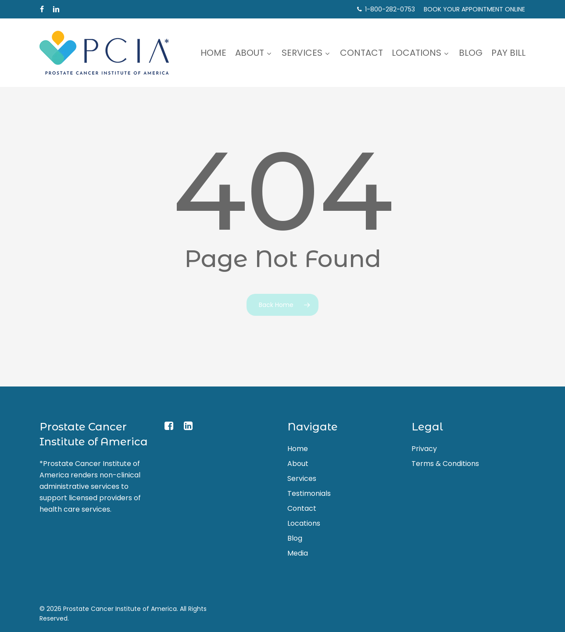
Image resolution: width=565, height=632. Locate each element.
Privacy (424, 449)
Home (297, 449)
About (297, 464)
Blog (294, 538)
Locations (303, 523)
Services (301, 478)
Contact (301, 508)
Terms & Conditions (445, 464)
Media (297, 553)
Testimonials (309, 493)
